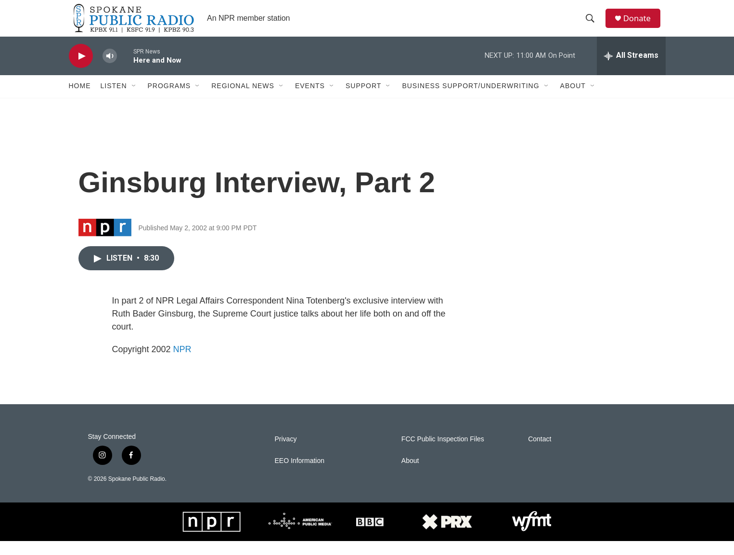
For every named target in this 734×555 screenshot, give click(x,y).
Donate (641, 25)
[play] (81, 70)
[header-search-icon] (593, 25)
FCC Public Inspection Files (442, 453)
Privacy (286, 453)
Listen (114, 100)
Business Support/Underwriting (470, 100)
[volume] (110, 70)
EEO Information (300, 474)
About (573, 100)
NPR (182, 363)
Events (310, 100)
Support (363, 100)
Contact (539, 453)
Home (80, 100)
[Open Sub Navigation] (134, 100)
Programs (169, 100)
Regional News (242, 100)
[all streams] (631, 70)
